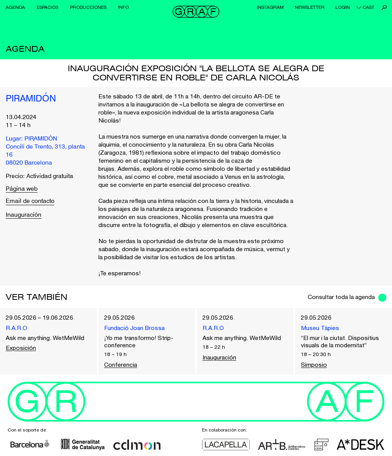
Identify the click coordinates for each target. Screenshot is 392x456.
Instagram (270, 7)
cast (368, 7)
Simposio (314, 364)
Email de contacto (30, 201)
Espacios (47, 7)
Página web (22, 189)
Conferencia (120, 364)
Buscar (384, 7)
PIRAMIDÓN (31, 99)
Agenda (15, 7)
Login (342, 7)
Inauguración (23, 215)
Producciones (88, 7)
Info (123, 7)
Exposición (21, 347)
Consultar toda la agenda (341, 296)
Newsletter (310, 7)
